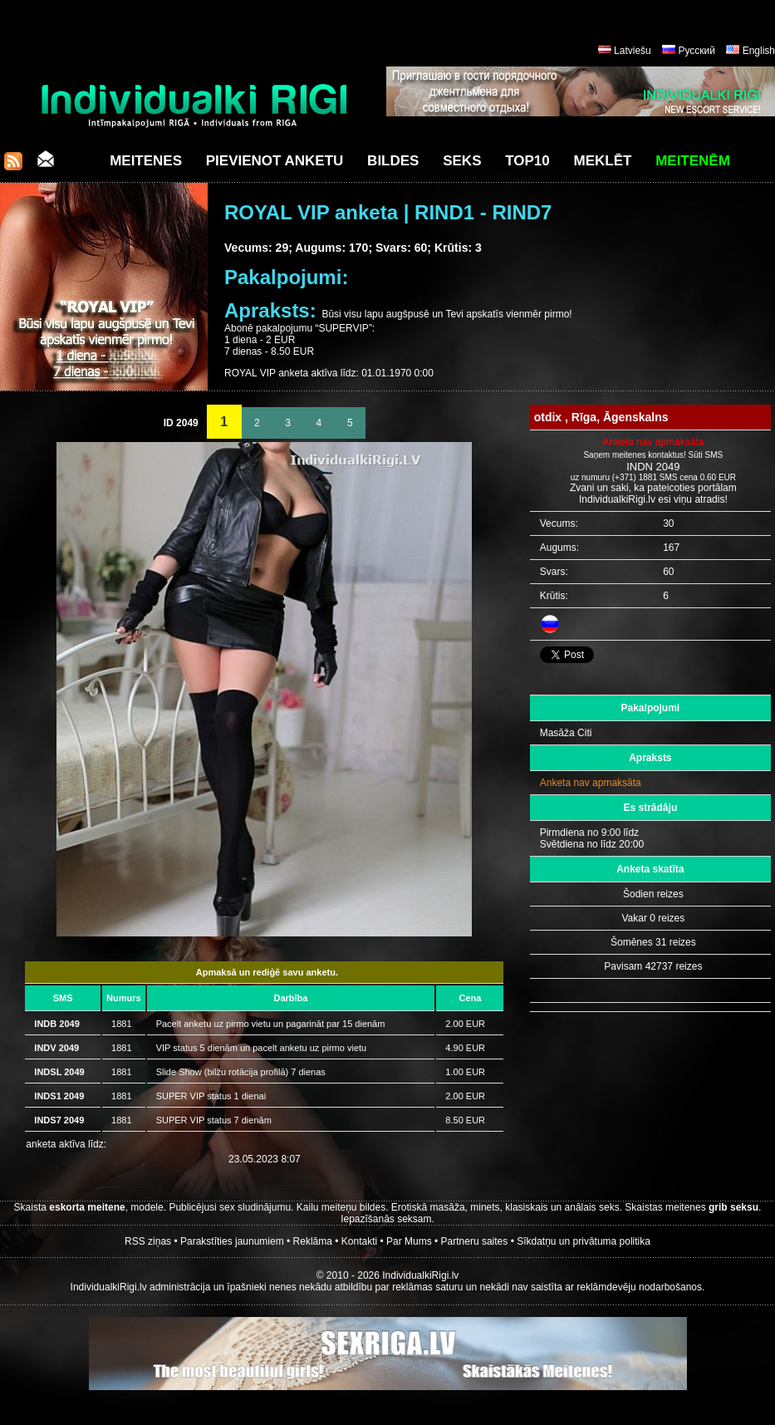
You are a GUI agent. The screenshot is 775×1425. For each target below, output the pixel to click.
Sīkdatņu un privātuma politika (583, 1241)
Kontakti (359, 1241)
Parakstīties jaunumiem (232, 1241)
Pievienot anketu (275, 161)
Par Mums (409, 1241)
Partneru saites (474, 1241)
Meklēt (603, 161)
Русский (696, 51)
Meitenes (146, 161)
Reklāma (312, 1241)
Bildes (393, 161)
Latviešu (632, 51)
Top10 (527, 161)
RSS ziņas (148, 1241)
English (759, 51)
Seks (462, 161)
